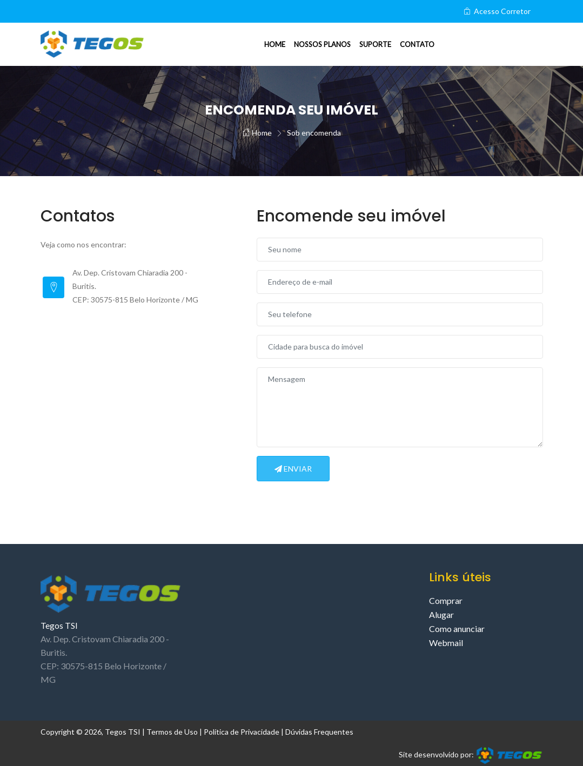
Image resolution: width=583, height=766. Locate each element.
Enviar (293, 468)
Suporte (375, 44)
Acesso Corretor (497, 11)
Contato (417, 44)
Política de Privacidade (241, 731)
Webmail (446, 642)
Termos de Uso (172, 731)
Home (274, 44)
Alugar (441, 614)
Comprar (446, 600)
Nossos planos (322, 44)
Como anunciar (457, 628)
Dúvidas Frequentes (319, 731)
